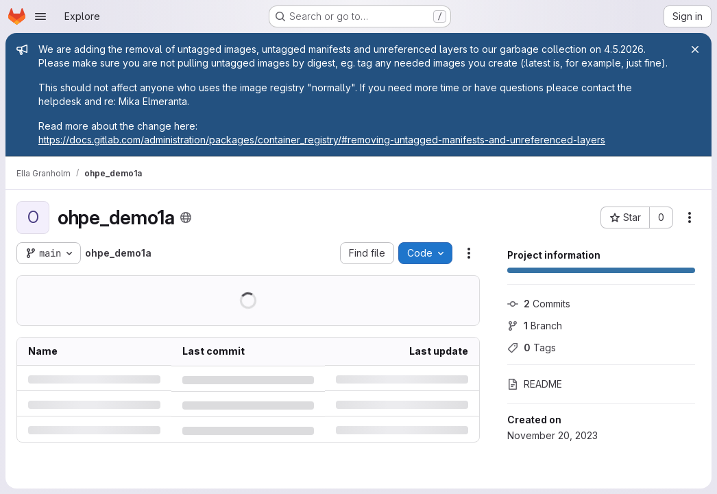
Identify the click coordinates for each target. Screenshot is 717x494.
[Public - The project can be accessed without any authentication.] (185, 217)
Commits (538, 303)
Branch (534, 325)
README (534, 384)
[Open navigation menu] (40, 16)
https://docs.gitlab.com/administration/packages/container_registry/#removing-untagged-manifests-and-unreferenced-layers (321, 139)
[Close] (695, 49)
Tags (531, 347)
